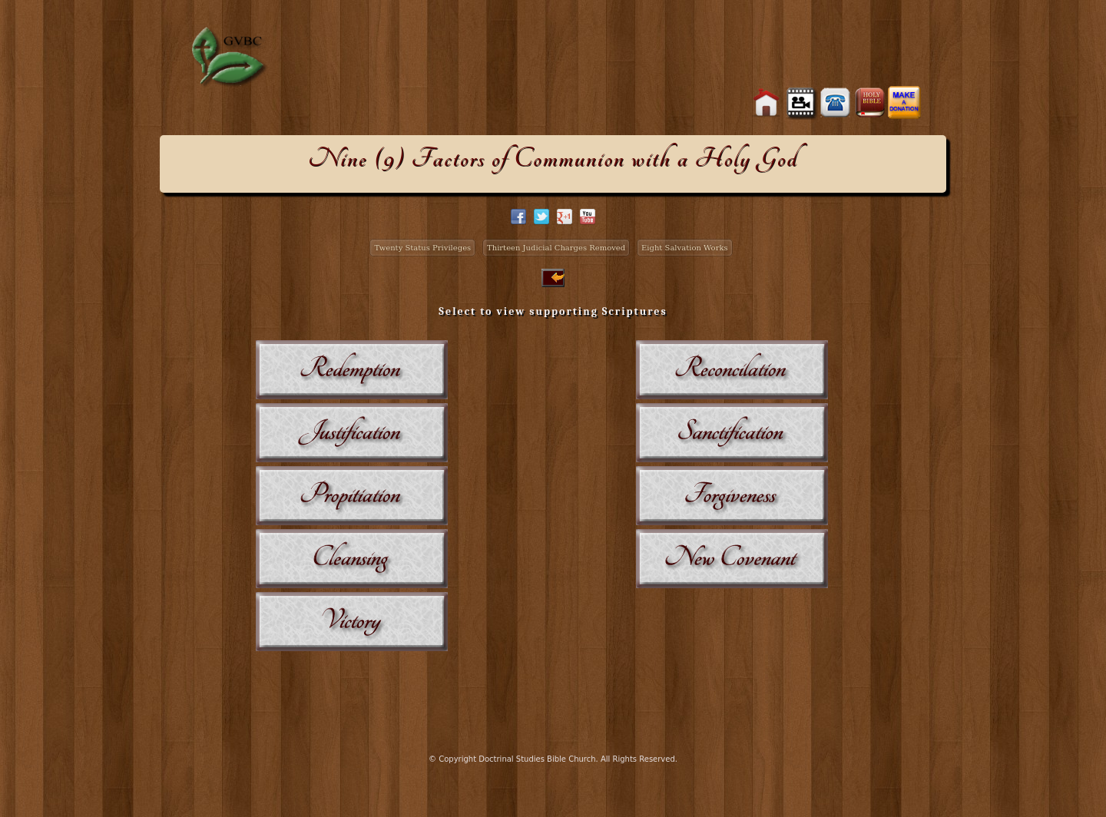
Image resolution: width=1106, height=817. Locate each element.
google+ (564, 216)
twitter (541, 216)
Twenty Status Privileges (422, 247)
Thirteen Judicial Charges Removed (556, 247)
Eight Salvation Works (684, 247)
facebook (518, 216)
